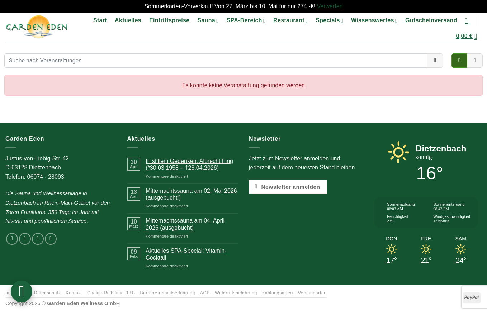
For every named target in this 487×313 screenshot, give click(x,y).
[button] (469, 36)
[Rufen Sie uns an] (51, 239)
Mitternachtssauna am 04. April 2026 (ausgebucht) (185, 224)
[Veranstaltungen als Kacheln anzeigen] (459, 60)
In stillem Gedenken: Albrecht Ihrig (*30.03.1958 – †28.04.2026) (189, 164)
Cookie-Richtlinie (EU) (111, 292)
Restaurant (290, 20)
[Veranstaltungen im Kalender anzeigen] (475, 60)
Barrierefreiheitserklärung (167, 292)
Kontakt (74, 292)
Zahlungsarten (277, 292)
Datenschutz (47, 292)
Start (100, 20)
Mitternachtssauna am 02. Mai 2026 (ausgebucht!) (191, 194)
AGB (205, 292)
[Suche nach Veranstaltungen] (215, 60)
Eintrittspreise (169, 20)
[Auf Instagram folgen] (25, 239)
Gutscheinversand (431, 20)
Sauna (207, 20)
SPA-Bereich (245, 20)
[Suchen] (468, 20)
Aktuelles (128, 20)
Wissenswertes (374, 20)
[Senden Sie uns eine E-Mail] (38, 239)
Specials (329, 20)
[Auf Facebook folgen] (12, 239)
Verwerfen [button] (330, 6)
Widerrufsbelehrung (236, 292)
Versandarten (312, 292)
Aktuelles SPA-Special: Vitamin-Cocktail (186, 254)
